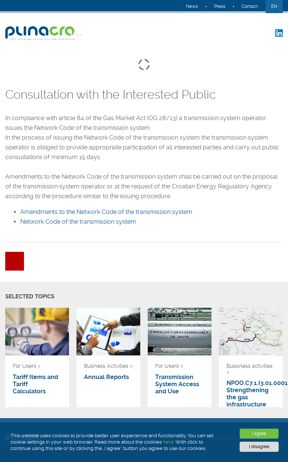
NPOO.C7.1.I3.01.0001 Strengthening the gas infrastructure (250, 393)
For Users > (26, 366)
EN (274, 6)
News (192, 6)
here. (168, 442)
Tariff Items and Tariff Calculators (35, 384)
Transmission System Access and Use (177, 384)
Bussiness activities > (249, 369)
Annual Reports (106, 377)
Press (219, 6)
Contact (250, 6)
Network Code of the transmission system (78, 221)
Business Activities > (108, 366)
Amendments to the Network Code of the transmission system (106, 211)
